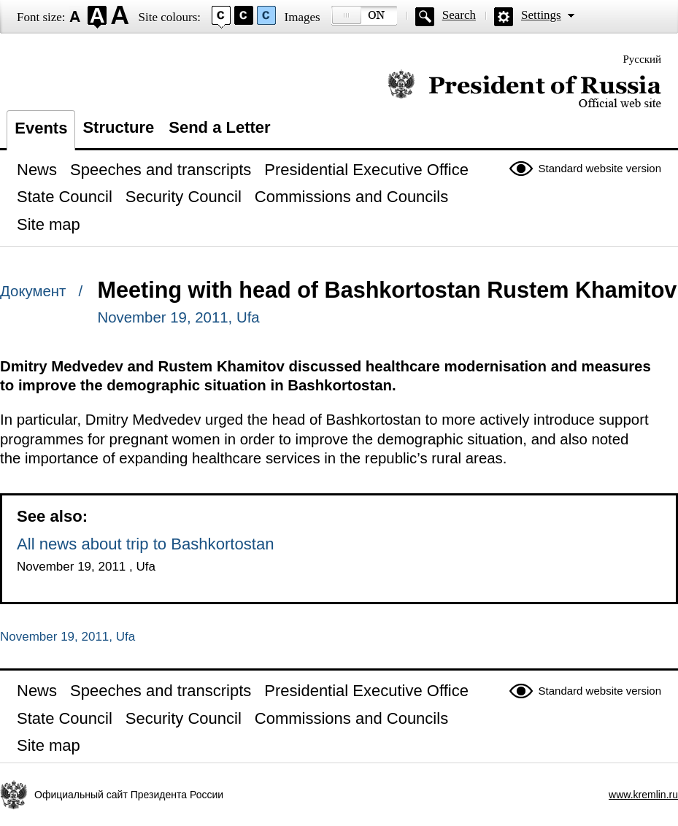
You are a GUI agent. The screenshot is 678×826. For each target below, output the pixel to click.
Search (459, 15)
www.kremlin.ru (643, 794)
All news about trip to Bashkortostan (145, 544)
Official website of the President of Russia (524, 89)
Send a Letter (219, 127)
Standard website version (600, 168)
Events (41, 128)
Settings (541, 15)
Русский (642, 59)
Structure (118, 127)
